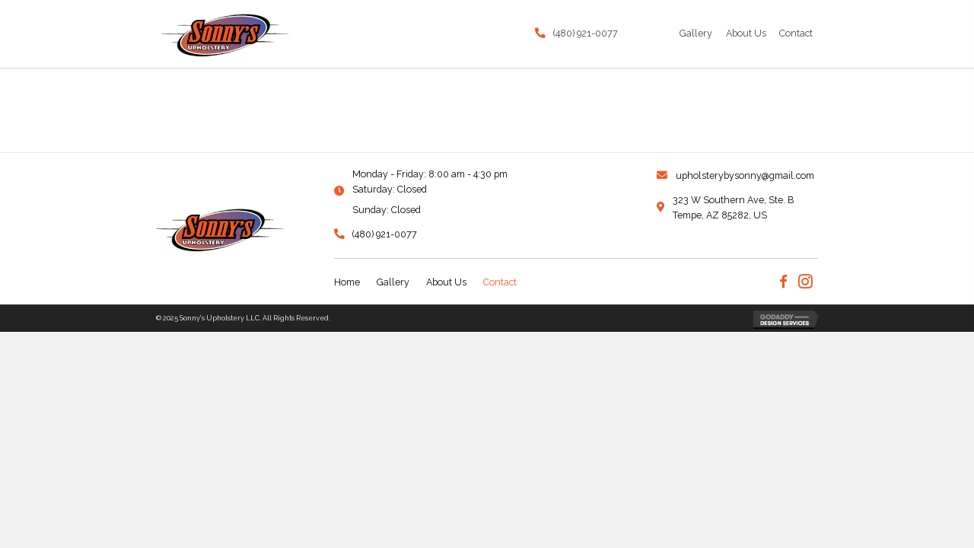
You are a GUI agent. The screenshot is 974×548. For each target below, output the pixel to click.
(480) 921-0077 (585, 33)
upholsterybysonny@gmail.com (745, 175)
